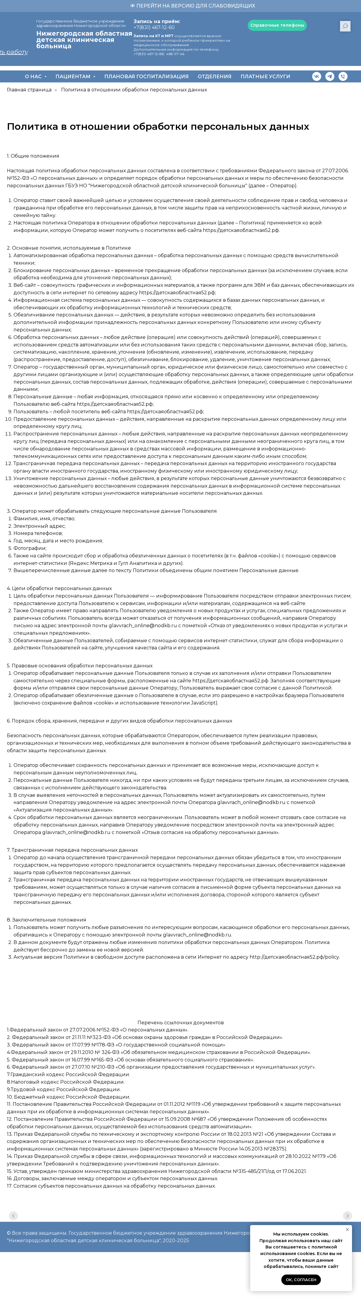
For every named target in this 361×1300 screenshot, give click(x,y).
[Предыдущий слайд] (13, 1219)
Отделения (215, 76)
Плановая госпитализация (146, 76)
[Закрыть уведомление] (348, 1230)
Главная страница (29, 90)
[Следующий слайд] (347, 1219)
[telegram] (329, 76)
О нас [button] (34, 76)
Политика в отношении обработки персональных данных (134, 90)
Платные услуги (265, 76)
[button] (277, 25)
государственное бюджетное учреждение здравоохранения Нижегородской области (81, 23)
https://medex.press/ (31, 975)
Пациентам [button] (73, 76)
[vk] (316, 76)
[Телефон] (343, 76)
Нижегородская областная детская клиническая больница (84, 40)
